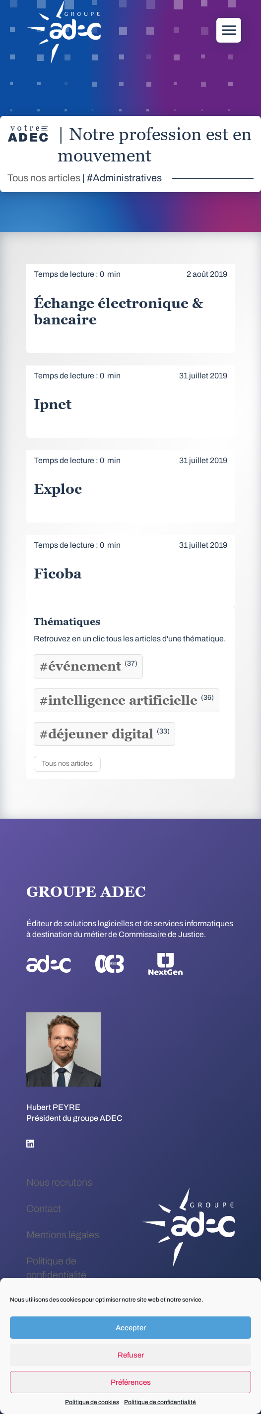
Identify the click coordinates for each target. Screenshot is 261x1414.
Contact (43, 1208)
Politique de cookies (92, 1402)
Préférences (131, 1382)
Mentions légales (62, 1234)
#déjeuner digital (104, 734)
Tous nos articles (43, 177)
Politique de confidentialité (160, 1402)
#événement (88, 666)
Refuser (131, 1355)
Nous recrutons (59, 1182)
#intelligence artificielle (126, 700)
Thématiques (67, 621)
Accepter (131, 1328)
